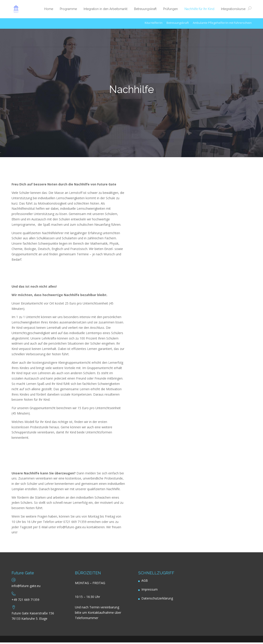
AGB (144, 582)
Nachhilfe (131, 89)
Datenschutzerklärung (157, 600)
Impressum (149, 591)
